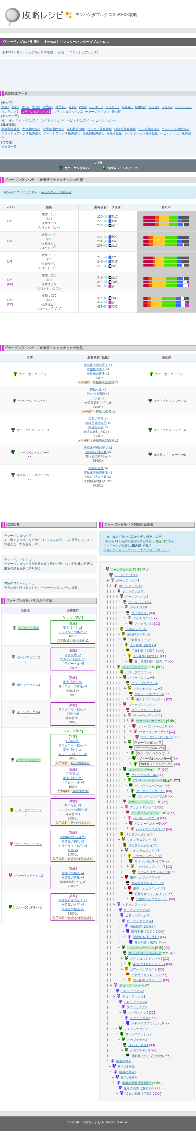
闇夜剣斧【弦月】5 (143, 926)
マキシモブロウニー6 (149, 694)
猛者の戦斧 (123, 1061)
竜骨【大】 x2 (72, 682)
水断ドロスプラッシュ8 (147, 1023)
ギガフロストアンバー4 (149, 964)
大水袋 (96, 398)
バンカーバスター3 (144, 813)
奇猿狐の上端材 (103, 382)
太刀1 (26, 107)
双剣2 (83, 107)
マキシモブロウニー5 (147, 688)
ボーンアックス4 (28, 712)
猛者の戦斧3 (127, 1072)
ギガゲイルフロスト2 (146, 975)
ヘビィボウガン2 (103, 120)
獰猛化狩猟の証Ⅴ (96, 447)
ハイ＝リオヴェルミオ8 (154, 872)
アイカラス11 (143, 624)
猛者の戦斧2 (126, 1066)
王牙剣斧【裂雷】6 (146, 656)
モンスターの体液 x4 (72, 686)
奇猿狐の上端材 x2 (80, 859)
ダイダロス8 (138, 607)
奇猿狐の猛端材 (103, 440)
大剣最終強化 (10, 129)
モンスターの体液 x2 (72, 632)
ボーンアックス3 (28, 685)
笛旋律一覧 (9, 146)
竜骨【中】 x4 (72, 750)
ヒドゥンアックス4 (140, 921)
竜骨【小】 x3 (72, 627)
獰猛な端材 (103, 411)
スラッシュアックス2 (68, 111)
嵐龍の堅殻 (96, 418)
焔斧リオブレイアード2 (147, 883)
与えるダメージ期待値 (56, 192)
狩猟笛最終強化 (125, 129)
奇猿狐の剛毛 (96, 373)
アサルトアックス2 (143, 807)
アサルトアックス (140, 802)
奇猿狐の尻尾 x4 (73, 877)
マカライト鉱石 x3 (72, 659)
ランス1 (153, 107)
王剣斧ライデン (136, 629)
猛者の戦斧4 (129, 1077)
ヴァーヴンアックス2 (28, 876)
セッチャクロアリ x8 (72, 754)
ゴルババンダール (140, 769)
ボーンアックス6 (137, 596)
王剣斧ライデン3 (140, 640)
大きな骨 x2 (73, 655)
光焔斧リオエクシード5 (152, 899)
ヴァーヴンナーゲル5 (152, 726)
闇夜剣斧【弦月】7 (146, 937)
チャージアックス (97, 111)
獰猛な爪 (96, 389)
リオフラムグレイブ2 (141, 839)
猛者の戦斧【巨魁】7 (140, 1093)
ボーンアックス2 (28, 657)
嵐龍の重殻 (96, 468)
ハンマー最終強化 (99, 129)
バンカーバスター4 (146, 818)
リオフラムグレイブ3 (143, 845)
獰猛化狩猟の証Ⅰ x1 (72, 900)
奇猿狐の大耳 (96, 369)
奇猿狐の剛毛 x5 (73, 909)
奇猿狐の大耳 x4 (73, 904)
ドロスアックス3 (133, 996)
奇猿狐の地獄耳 (96, 452)
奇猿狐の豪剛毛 (96, 456)
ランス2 (167, 107)
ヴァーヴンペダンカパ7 (157, 737)
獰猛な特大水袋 (96, 477)
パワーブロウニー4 (144, 683)
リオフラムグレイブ (139, 834)
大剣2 (15, 107)
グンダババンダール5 (150, 791)
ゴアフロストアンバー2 (144, 953)
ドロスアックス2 (132, 991)
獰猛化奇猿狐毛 (96, 423)
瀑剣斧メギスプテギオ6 (147, 1056)
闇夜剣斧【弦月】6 (144, 931)
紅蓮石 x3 (72, 741)
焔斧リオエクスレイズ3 (149, 888)
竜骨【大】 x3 (72, 778)
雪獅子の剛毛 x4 (73, 873)
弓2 (10, 120)
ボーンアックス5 (133, 591)
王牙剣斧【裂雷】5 (144, 651)
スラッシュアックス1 (84, 52)
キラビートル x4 (73, 782)
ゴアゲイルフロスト (143, 969)
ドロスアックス (130, 985)
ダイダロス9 (140, 613)
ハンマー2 (112, 107)
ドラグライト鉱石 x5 (72, 709)
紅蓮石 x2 (72, 774)
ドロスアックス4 (135, 1002)
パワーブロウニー (28, 760)
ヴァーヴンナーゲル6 (153, 732)
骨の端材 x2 (80, 640)
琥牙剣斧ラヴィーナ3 (147, 980)
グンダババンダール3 (147, 780)
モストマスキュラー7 (150, 699)
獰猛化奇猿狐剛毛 (96, 472)
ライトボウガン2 (52, 120)
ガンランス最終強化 (175, 129)
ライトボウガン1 (27, 120)
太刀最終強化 (31, 129)
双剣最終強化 (76, 129)
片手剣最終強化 (53, 129)
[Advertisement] (98, 74)
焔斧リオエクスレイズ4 (150, 894)
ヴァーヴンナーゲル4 (150, 721)
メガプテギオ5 (140, 1050)
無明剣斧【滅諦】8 (147, 942)
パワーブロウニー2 (28, 810)
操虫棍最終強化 (93, 133)
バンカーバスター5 (147, 823)
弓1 (3, 120)
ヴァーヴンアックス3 (147, 715)
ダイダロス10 (142, 618)
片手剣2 (60, 107)
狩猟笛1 (127, 107)
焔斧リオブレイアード (145, 877)
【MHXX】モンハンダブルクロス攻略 (27, 52)
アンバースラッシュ (140, 948)
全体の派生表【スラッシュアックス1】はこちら (136, 550)
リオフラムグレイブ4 (144, 850)
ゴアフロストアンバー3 (146, 959)
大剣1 (5, 107)
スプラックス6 (138, 1012)
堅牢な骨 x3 (73, 805)
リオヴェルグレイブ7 (150, 867)
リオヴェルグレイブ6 (149, 861)
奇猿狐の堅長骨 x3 (72, 837)
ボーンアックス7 (140, 602)
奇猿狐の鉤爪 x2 (73, 841)
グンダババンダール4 (149, 786)
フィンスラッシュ (136, 1029)
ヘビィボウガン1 (78, 120)
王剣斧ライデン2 (138, 634)
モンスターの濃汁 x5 (72, 810)
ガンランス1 (183, 107)
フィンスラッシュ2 (138, 1034)
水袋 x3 (73, 850)
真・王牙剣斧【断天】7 (150, 661)
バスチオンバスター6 (150, 829)
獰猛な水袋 (96, 427)
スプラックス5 (137, 1007)
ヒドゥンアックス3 (138, 915)
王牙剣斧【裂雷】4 (143, 645)
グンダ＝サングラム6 (152, 796)
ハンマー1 (96, 107)
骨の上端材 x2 (80, 823)
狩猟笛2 (140, 107)
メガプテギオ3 (137, 1040)
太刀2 (36, 107)
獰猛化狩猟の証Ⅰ (96, 365)
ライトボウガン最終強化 (141, 133)
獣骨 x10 (73, 713)
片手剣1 (47, 107)
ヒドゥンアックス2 (137, 910)
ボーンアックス (28, 628)
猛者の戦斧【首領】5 (137, 1083)
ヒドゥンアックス (134, 904)
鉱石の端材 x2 (80, 763)
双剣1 (73, 107)
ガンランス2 (9, 111)
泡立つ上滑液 (96, 394)
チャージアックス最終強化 (61, 133)
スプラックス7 (140, 1018)
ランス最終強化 (149, 129)
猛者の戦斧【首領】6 (138, 1088)
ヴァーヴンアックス (28, 844)
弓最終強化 (114, 133)
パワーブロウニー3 (141, 677)
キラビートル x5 (73, 663)
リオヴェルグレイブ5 (147, 856)
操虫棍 (116, 111)
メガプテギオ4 (138, 1045)
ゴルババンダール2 (144, 775)
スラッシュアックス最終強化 (21, 133)
